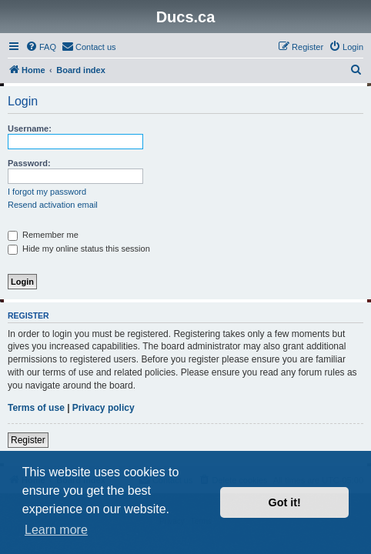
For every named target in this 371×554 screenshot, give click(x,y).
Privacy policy (103, 407)
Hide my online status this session (79, 248)
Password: (29, 163)
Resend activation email (53, 204)
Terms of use (36, 407)
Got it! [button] (285, 502)
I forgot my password (47, 191)
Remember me (43, 234)
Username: (30, 128)
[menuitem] (40, 47)
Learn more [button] (56, 529)
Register (28, 440)
